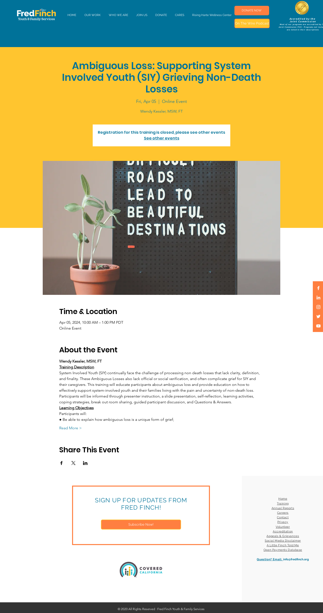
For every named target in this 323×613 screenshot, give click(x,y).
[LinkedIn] (318, 297)
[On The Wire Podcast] (252, 23)
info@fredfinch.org (296, 559)
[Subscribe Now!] (141, 525)
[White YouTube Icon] (318, 326)
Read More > (70, 428)
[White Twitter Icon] (318, 316)
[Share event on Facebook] (61, 463)
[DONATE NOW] (251, 10)
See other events (161, 138)
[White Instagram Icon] (318, 307)
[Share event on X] (73, 463)
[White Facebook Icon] (318, 288)
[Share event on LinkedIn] (85, 463)
